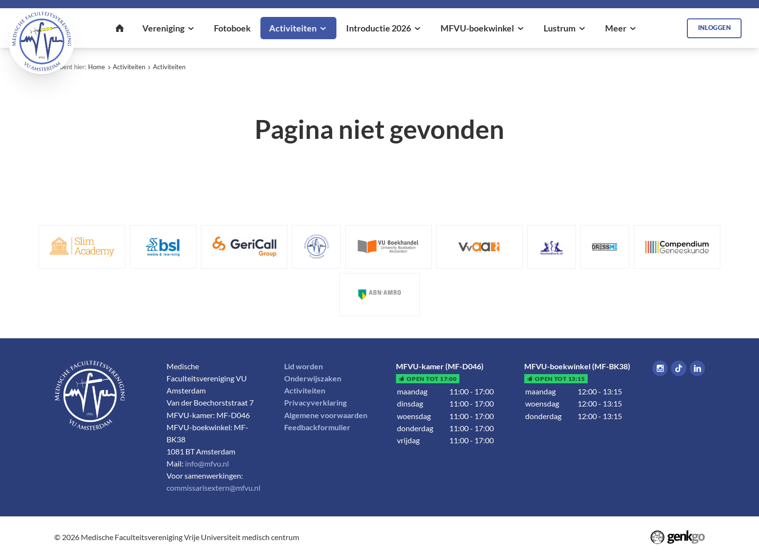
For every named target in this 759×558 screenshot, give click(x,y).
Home (96, 67)
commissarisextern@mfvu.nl (213, 487)
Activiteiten (129, 67)
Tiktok (678, 368)
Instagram (660, 368)
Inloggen (714, 27)
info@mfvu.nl (207, 463)
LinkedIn (697, 368)
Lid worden (303, 366)
